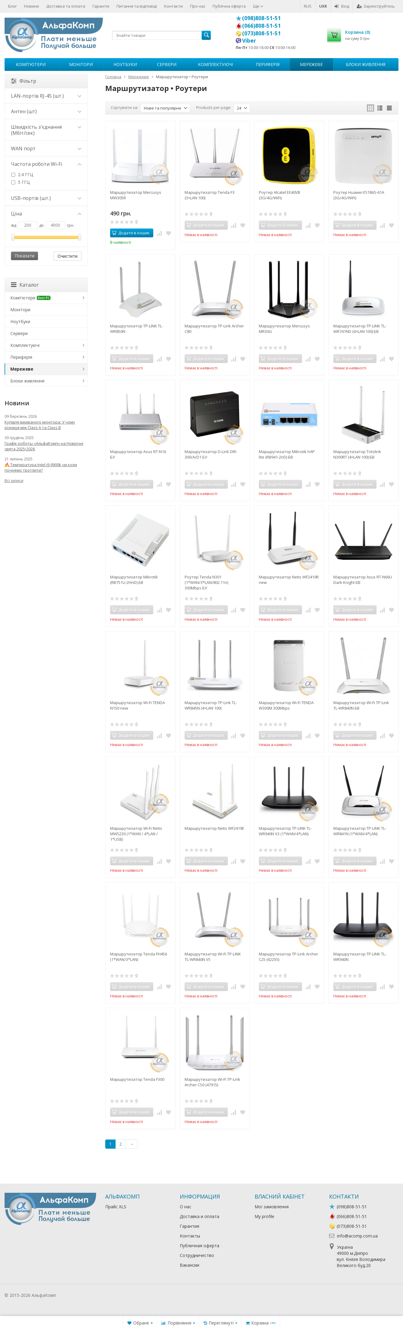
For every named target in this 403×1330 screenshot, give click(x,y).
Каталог (25, 284)
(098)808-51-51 (261, 18)
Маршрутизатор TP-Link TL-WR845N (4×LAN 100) (211, 705)
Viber (249, 40)
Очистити (67, 256)
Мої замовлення (272, 1207)
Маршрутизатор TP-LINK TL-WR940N (359, 956)
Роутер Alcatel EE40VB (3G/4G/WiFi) (279, 195)
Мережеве (311, 64)
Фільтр (23, 81)
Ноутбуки (125, 64)
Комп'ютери (31, 64)
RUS (307, 6)
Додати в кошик (131, 233)
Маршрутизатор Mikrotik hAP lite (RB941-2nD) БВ (287, 454)
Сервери (166, 64)
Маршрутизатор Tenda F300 (137, 1079)
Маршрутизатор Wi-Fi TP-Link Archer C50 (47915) (212, 1082)
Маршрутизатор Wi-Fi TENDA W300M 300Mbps (286, 705)
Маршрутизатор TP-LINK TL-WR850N (136, 328)
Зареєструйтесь (376, 6)
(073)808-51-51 (261, 33)
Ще (258, 6)
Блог (12, 6)
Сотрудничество (197, 1255)
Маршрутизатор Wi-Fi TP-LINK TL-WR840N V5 (213, 956)
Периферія (268, 64)
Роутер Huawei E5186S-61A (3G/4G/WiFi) (358, 195)
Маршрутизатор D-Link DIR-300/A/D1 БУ (211, 454)
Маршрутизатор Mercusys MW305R (135, 195)
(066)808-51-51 (261, 25)
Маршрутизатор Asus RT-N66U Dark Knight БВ (362, 579)
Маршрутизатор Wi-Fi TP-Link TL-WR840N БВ (361, 705)
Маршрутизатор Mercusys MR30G (284, 328)
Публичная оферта (199, 1245)
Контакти (173, 6)
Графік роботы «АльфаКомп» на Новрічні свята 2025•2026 (44, 446)
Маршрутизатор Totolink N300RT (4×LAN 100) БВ (357, 454)
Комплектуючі (215, 64)
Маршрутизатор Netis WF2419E (214, 828)
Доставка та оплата (65, 6)
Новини (31, 6)
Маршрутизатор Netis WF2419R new (289, 579)
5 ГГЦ (20, 182)
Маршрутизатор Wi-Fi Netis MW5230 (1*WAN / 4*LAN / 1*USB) (136, 834)
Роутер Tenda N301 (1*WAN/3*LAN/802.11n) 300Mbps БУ (206, 582)
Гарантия (189, 1226)
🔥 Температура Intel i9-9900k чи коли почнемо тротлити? (41, 467)
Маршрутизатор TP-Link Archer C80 (214, 328)
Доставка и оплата (199, 1216)
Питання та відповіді (136, 6)
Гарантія (100, 6)
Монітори (81, 64)
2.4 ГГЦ (22, 174)
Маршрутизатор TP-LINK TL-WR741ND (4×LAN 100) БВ (359, 328)
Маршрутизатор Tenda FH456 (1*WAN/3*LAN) (138, 956)
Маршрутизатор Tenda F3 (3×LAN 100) (210, 195)
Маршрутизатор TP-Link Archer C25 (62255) (288, 956)
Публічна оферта (229, 6)
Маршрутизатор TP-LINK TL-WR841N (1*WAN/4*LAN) (359, 831)
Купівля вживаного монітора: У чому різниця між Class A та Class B (40, 424)
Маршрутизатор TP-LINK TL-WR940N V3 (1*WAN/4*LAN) (285, 831)
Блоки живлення (365, 64)
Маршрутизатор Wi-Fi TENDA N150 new (137, 705)
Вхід (342, 6)
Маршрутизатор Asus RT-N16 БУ (138, 454)
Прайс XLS (115, 1207)
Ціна (46, 214)
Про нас (197, 6)
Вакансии (189, 1265)
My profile (264, 1216)
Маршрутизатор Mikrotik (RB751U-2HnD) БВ (134, 579)
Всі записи (14, 480)
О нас (185, 1207)
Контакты (190, 1236)
